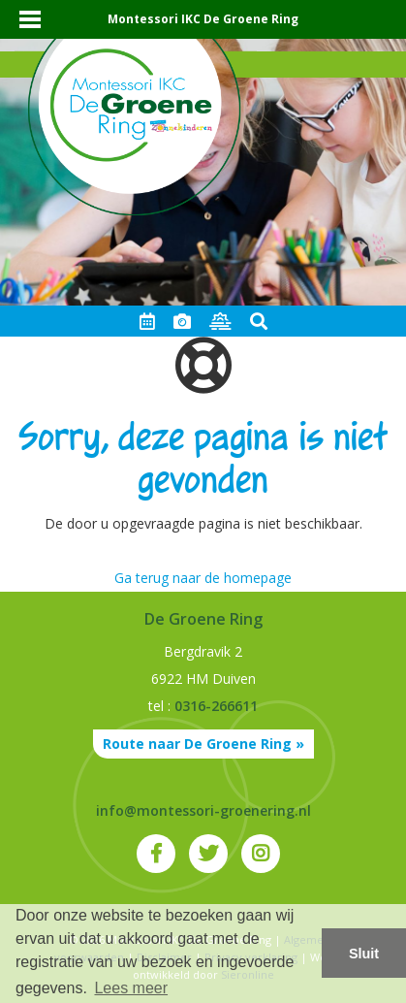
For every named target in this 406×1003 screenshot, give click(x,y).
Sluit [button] (364, 953)
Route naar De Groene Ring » (203, 743)
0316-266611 (216, 705)
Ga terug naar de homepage (203, 577)
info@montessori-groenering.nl (203, 810)
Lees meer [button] (131, 988)
